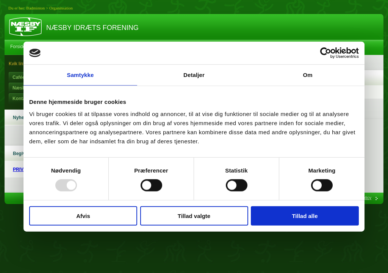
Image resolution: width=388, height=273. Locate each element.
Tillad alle (305, 215)
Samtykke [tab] (80, 75)
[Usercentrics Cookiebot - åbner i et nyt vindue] (326, 53)
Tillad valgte (194, 215)
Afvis (83, 215)
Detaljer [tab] (194, 75)
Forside (17, 46)
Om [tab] (307, 75)
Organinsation (61, 8)
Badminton (35, 8)
